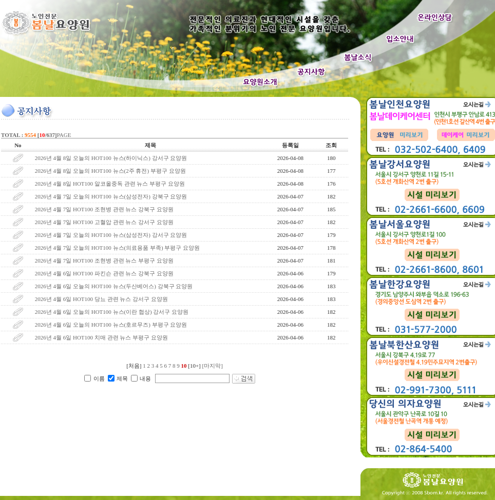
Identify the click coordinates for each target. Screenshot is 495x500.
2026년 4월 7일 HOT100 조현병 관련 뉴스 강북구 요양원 (104, 209)
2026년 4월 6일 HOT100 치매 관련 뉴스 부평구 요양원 (101, 337)
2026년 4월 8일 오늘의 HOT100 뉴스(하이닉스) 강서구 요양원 (111, 158)
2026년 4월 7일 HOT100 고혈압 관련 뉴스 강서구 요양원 (104, 222)
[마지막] (212, 366)
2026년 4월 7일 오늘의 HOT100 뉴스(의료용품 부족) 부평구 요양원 (117, 248)
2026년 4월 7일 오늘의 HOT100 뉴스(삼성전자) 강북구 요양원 (111, 196)
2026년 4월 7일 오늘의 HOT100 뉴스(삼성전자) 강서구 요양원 (111, 235)
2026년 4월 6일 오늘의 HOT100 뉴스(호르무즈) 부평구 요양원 (111, 325)
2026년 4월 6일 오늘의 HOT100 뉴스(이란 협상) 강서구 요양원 (111, 312)
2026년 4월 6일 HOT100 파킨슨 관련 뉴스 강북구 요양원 (104, 273)
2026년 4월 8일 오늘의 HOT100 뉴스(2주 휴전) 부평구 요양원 (110, 171)
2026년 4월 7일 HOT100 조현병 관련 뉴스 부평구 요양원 (104, 260)
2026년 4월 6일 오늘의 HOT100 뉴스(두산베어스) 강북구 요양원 (114, 286)
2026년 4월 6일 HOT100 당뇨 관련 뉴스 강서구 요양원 (101, 299)
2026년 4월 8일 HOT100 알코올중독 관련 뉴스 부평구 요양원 (110, 184)
